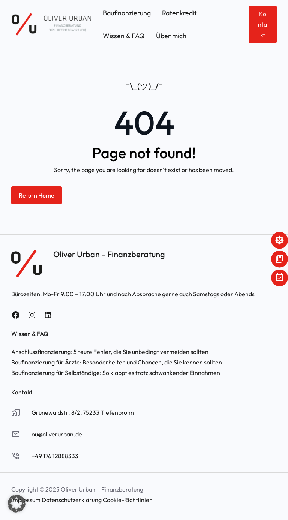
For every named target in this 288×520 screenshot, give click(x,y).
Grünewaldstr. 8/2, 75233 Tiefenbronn (83, 412)
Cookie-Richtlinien (128, 500)
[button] (16, 503)
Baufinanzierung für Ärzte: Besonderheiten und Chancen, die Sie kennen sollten (116, 362)
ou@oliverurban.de (57, 434)
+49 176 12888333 (55, 456)
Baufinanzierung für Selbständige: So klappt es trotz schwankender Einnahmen (115, 372)
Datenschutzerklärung (72, 500)
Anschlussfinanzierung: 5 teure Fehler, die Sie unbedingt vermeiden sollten (109, 351)
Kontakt (262, 24)
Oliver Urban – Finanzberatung (109, 254)
